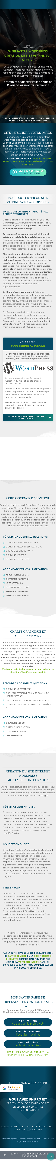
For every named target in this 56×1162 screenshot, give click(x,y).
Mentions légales (9, 1139)
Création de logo (15, 723)
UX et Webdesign (14, 583)
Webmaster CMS (20, 118)
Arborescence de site (17, 574)
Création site (27, 1126)
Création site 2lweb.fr (30, 1142)
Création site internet (17, 587)
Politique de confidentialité (30, 1139)
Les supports (21, 1129)
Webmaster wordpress (42, 118)
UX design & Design (16, 731)
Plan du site (49, 1139)
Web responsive (14, 735)
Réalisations (37, 1129)
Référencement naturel (18, 595)
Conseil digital (10, 1126)
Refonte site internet (17, 591)
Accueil (6, 118)
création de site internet (35, 234)
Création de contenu (17, 579)
